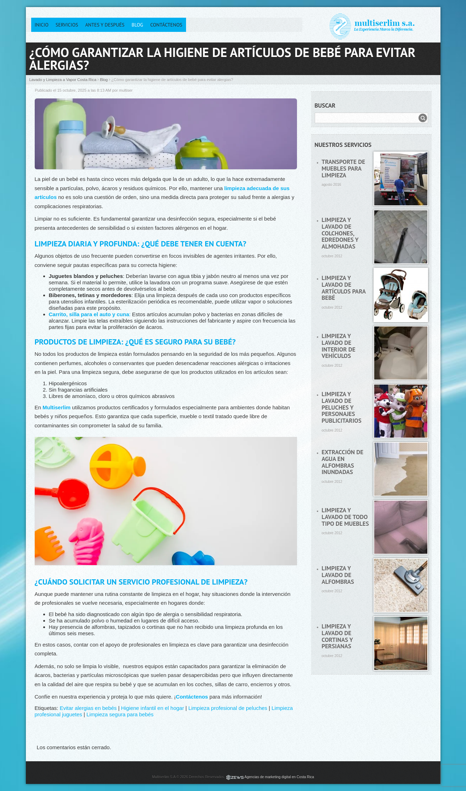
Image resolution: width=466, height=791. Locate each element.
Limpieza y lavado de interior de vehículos (338, 346)
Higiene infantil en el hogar (152, 708)
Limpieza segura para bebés (119, 714)
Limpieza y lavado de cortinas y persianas (337, 636)
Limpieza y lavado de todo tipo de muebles (345, 516)
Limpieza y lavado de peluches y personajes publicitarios (341, 407)
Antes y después (104, 25)
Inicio (42, 25)
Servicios (67, 25)
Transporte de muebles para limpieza (343, 168)
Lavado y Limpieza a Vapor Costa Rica (62, 80)
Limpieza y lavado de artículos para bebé (344, 288)
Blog (137, 25)
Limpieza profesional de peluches (227, 708)
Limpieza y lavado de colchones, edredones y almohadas (340, 233)
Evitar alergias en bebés (88, 708)
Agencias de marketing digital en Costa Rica (279, 777)
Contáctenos (166, 25)
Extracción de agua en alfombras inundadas (343, 462)
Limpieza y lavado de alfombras (338, 574)
